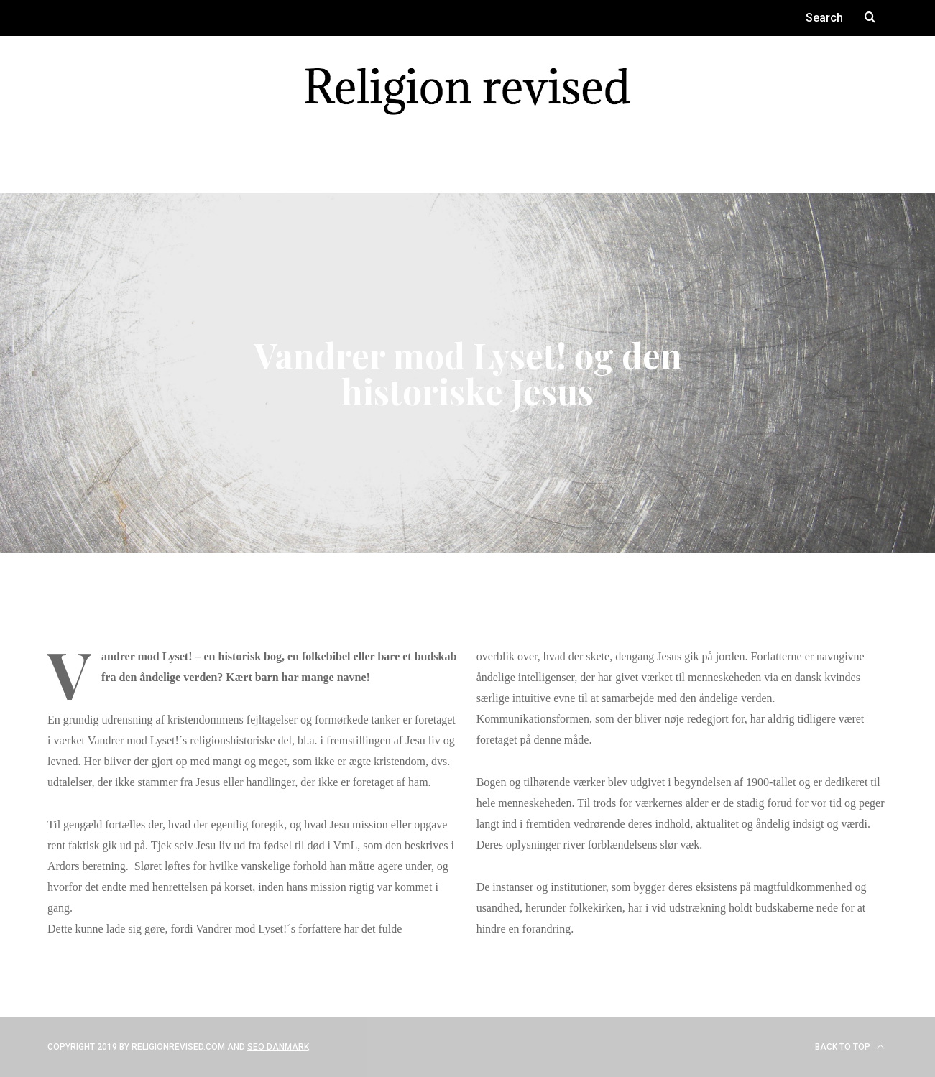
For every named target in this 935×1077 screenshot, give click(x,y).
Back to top (850, 1047)
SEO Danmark (278, 1047)
